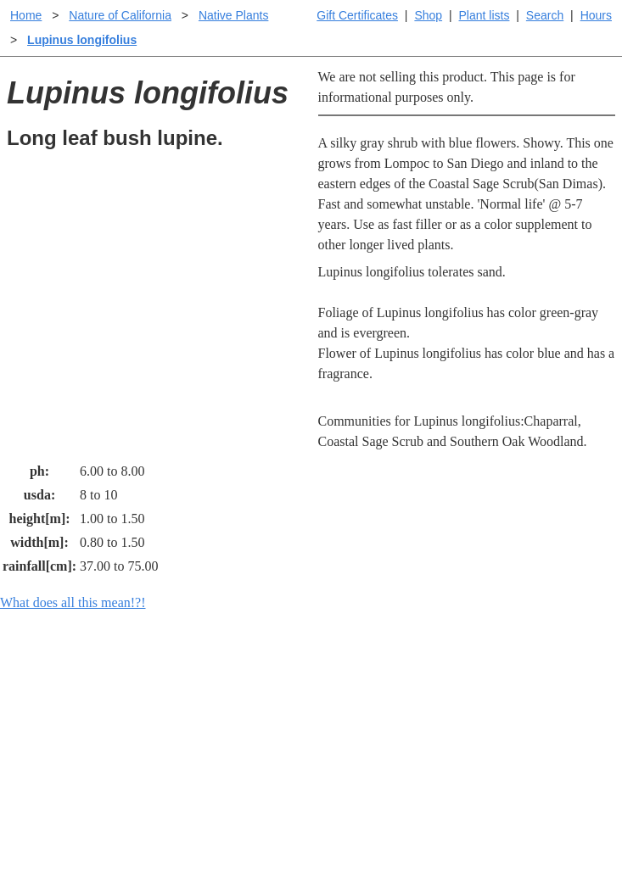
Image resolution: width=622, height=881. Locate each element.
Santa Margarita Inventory (538, 684)
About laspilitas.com (523, 739)
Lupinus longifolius (82, 40)
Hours (596, 15)
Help (328, 684)
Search (544, 15)
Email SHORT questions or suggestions (209, 826)
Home (26, 15)
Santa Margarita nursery (532, 712)
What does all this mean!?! (73, 602)
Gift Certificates (357, 15)
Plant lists (484, 15)
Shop (428, 15)
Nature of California (120, 15)
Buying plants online (371, 712)
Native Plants (233, 15)
